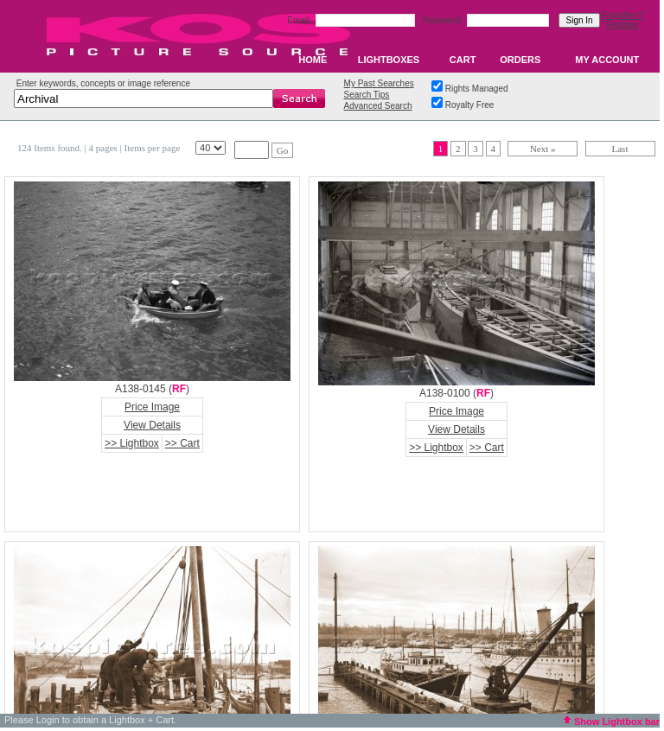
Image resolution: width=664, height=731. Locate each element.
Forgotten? (622, 15)
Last (620, 148)
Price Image (152, 407)
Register (622, 24)
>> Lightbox (132, 443)
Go (282, 150)
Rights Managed (476, 88)
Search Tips (367, 94)
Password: (444, 20)
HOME (312, 59)
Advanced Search (378, 106)
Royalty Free (470, 105)
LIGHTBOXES (389, 59)
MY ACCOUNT (607, 59)
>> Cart (182, 443)
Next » (543, 148)
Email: (300, 20)
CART (463, 59)
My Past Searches (379, 83)
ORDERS (520, 59)
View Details (152, 425)
